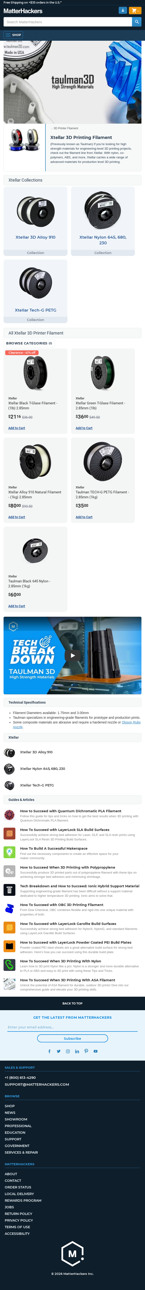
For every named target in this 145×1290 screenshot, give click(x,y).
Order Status (18, 1187)
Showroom (16, 1119)
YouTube (96, 1051)
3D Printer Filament (66, 128)
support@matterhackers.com (37, 1084)
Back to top (72, 1003)
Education (15, 1132)
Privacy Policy (19, 1220)
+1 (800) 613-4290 (20, 1077)
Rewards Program (23, 1200)
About (11, 1174)
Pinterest (86, 1051)
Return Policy (18, 1214)
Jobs (9, 1207)
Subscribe (72, 1038)
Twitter (59, 1051)
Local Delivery (19, 1194)
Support (13, 1139)
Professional (18, 1126)
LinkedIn (77, 1051)
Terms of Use (17, 1227)
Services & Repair (21, 1152)
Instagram (68, 1051)
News (10, 1113)
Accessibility (17, 1234)
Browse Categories (29, 343)
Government (17, 1146)
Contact (13, 1180)
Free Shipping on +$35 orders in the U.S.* (33, 2)
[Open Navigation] (13, 35)
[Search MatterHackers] (136, 22)
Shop (10, 1106)
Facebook (49, 1051)
